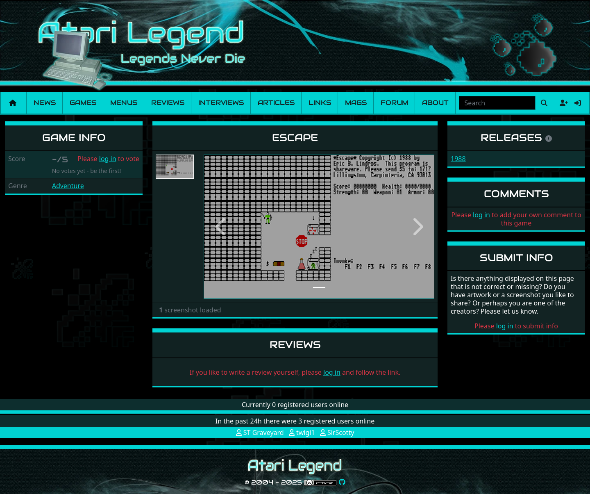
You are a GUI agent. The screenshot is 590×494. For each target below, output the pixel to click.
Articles (276, 102)
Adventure (68, 185)
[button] (221, 227)
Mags (356, 102)
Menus (123, 102)
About (435, 102)
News (45, 102)
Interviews (221, 102)
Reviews (167, 102)
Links (320, 102)
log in (107, 158)
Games (83, 102)
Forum (394, 102)
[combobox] (497, 103)
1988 (458, 158)
